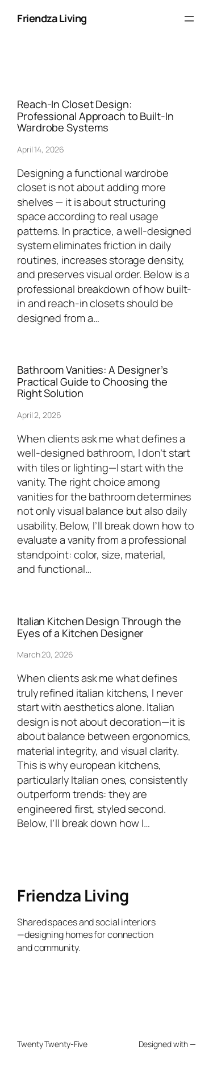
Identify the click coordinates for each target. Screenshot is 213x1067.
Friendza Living (52, 18)
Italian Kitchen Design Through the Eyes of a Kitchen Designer (99, 627)
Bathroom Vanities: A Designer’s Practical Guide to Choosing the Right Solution (92, 381)
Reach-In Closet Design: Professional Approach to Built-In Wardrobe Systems (95, 115)
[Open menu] (189, 19)
